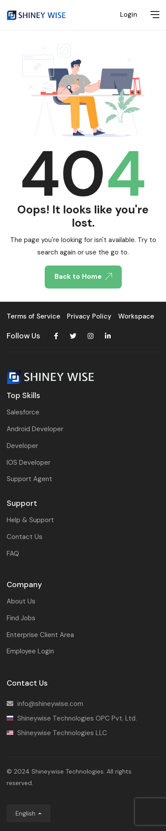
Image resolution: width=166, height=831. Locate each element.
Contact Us (24, 536)
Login (128, 14)
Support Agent (29, 478)
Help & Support (30, 520)
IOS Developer (28, 462)
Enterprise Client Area (40, 634)
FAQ (13, 553)
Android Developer (35, 429)
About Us (21, 601)
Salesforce (23, 412)
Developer (22, 445)
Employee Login (30, 651)
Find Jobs (21, 618)
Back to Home (83, 276)
